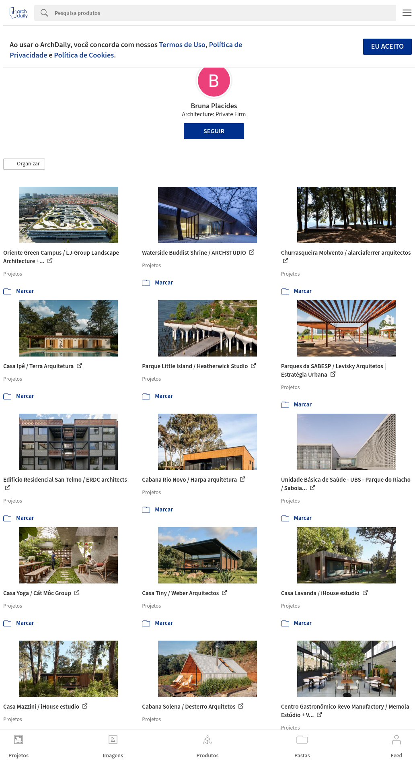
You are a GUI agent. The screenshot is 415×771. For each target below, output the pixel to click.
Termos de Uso (182, 44)
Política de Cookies (84, 55)
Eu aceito (387, 46)
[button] (24, 164)
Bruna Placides (214, 106)
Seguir (213, 131)
